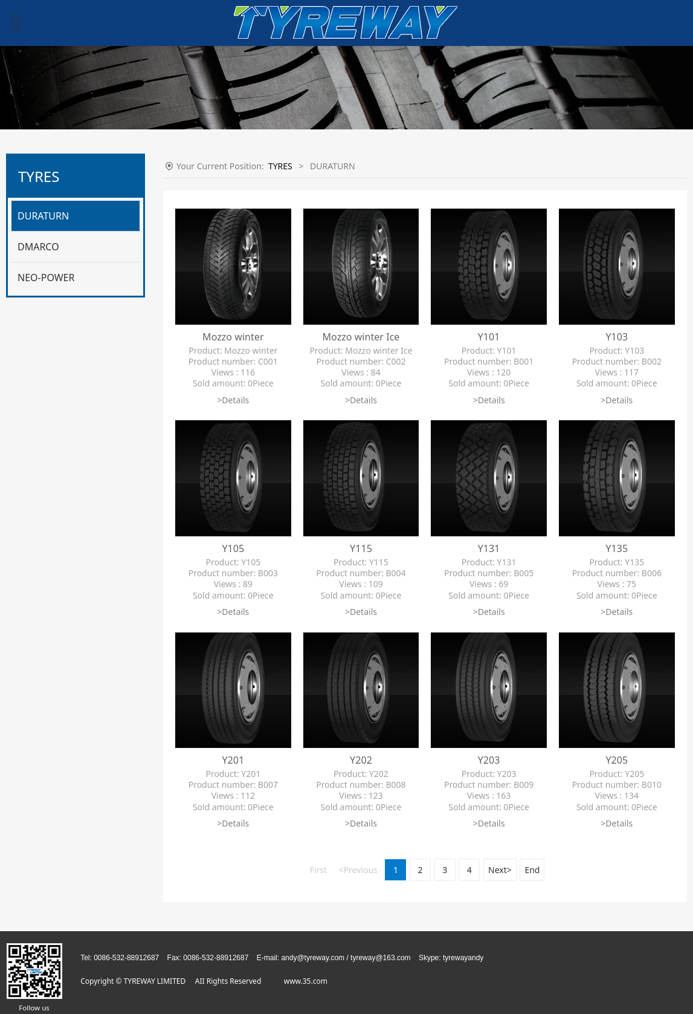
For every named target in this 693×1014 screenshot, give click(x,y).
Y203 (489, 760)
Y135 (616, 548)
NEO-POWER (46, 277)
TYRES (280, 166)
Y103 (616, 336)
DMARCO (38, 246)
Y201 (233, 760)
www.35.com (305, 981)
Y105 (233, 548)
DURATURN (43, 216)
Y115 (361, 548)
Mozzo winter (233, 336)
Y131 (489, 548)
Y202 (361, 760)
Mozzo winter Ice (361, 336)
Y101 (489, 336)
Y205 (616, 760)
